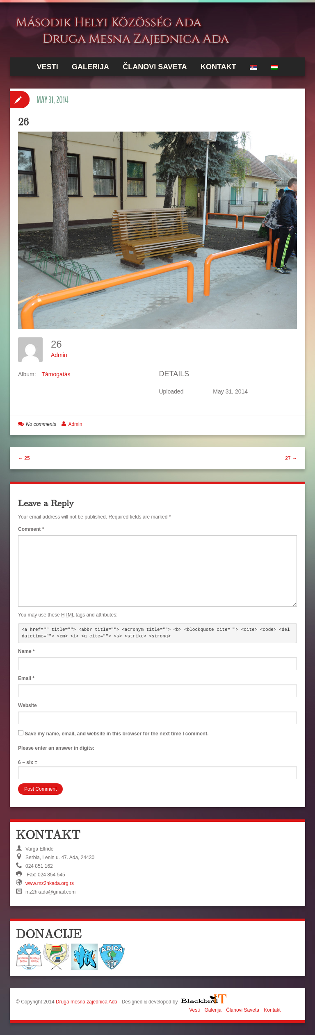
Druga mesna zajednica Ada (86, 1002)
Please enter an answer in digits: (56, 748)
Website (27, 705)
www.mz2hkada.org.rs (49, 883)
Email (26, 678)
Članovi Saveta (155, 67)
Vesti (47, 67)
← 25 (24, 458)
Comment (31, 529)
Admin (59, 355)
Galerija (90, 67)
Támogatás (55, 374)
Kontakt (218, 67)
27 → (291, 458)
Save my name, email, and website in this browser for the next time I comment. (116, 734)
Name (26, 651)
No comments (41, 424)
